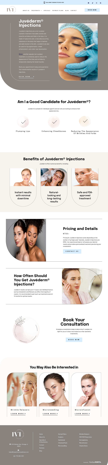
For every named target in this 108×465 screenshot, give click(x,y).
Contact (74, 10)
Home (41, 434)
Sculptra (60, 437)
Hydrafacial (61, 440)
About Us (26, 10)
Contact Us (72, 251)
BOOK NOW (92, 10)
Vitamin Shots (83, 446)
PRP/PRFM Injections (85, 437)
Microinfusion (83, 443)
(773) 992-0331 (60, 2)
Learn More (17, 413)
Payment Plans (58, 10)
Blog (67, 10)
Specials (47, 10)
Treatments (37, 11)
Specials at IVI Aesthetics (43, 441)
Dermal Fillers (62, 434)
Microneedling (62, 446)
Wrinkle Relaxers (84, 434)
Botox (21, 54)
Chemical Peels (62, 443)
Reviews (41, 448)
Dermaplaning (83, 440)
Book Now (24, 77)
